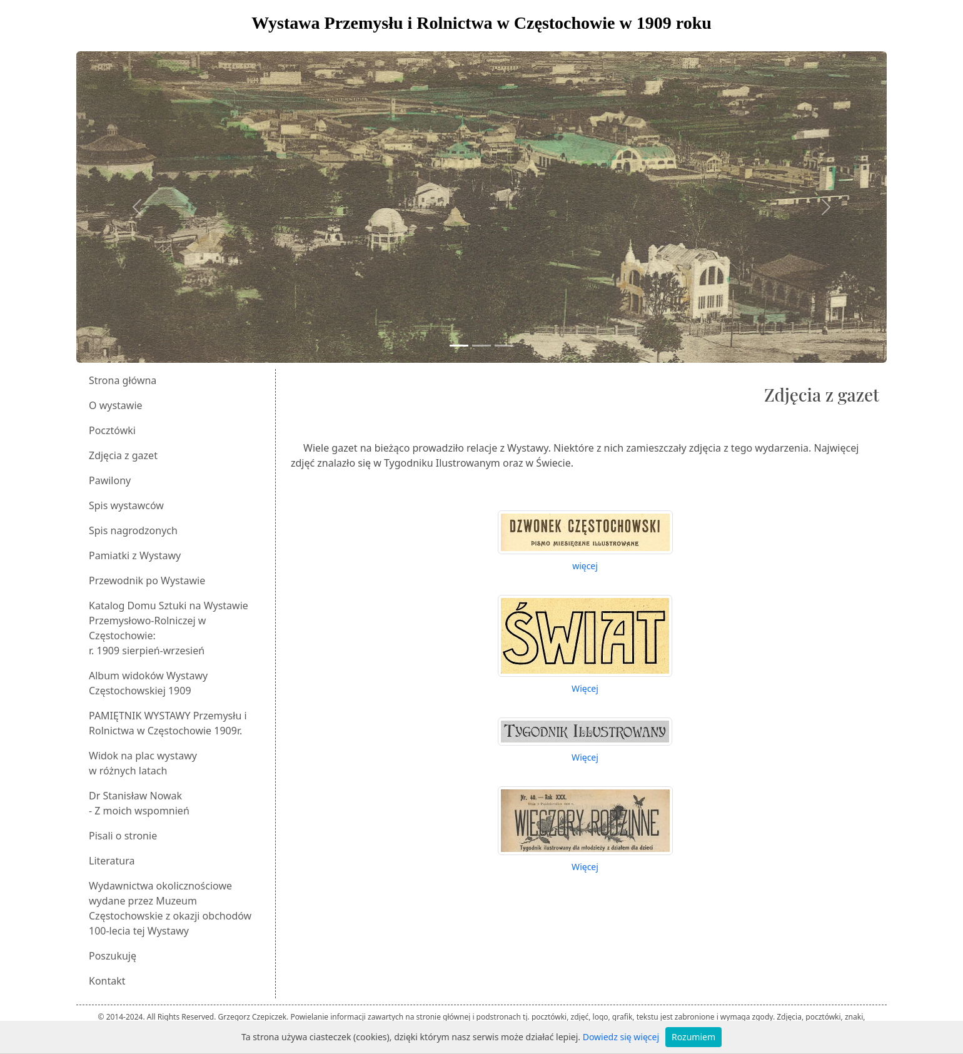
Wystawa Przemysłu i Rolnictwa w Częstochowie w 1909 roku (481, 23)
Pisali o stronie (123, 836)
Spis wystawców (126, 505)
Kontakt (107, 981)
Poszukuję (112, 956)
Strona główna (122, 380)
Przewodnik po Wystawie (147, 580)
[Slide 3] (504, 345)
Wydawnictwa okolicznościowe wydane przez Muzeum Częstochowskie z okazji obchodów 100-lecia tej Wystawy (170, 908)
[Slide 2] (481, 345)
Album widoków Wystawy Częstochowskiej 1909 (148, 683)
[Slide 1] (459, 345)
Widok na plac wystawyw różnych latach (143, 763)
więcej (585, 566)
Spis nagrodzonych (133, 530)
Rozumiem (693, 1037)
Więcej (585, 688)
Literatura (112, 861)
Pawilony (110, 480)
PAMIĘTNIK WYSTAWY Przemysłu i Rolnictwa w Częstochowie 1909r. (168, 723)
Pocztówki (112, 430)
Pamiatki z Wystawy (135, 555)
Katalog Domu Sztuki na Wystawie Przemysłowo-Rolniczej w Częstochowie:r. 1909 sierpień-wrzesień (168, 628)
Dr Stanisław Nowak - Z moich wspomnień (139, 803)
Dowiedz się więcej (621, 1037)
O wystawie (116, 405)
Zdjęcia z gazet (123, 455)
